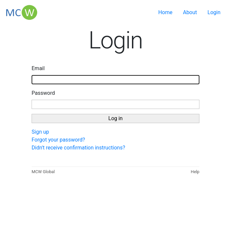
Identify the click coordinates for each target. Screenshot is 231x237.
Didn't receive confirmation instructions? (78, 148)
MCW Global (43, 171)
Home (165, 12)
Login (214, 12)
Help (195, 171)
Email (38, 68)
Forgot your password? (58, 140)
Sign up (40, 132)
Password (43, 93)
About (190, 12)
